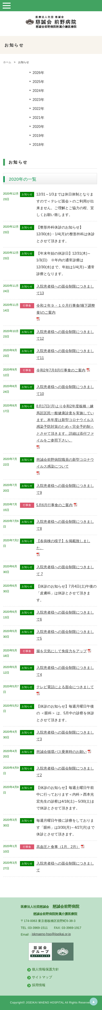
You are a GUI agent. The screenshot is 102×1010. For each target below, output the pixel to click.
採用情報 (38, 985)
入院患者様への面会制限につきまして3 (65, 735)
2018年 (38, 145)
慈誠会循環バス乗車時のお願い (61, 752)
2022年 (38, 109)
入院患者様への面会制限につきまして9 (65, 489)
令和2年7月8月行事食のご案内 (61, 370)
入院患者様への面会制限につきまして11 (65, 354)
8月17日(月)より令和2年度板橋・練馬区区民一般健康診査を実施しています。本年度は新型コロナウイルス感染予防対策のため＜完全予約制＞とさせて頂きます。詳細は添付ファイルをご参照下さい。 (65, 423)
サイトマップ (42, 977)
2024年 (38, 91)
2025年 (38, 82)
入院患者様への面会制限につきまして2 (65, 771)
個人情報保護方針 (45, 969)
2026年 (38, 73)
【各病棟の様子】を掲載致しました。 (63, 544)
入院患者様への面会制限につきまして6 (65, 615)
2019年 (38, 136)
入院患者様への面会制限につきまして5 (65, 635)
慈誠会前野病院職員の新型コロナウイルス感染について (65, 463)
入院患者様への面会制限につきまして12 (65, 335)
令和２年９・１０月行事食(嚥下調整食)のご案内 (65, 309)
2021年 (38, 118)
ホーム (7, 62)
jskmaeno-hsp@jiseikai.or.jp (51, 934)
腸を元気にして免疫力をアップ (61, 651)
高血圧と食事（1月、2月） (58, 847)
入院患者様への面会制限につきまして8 (65, 525)
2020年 (38, 127)
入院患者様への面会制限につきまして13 (65, 289)
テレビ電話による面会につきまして (65, 687)
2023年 (38, 100)
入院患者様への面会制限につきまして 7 (65, 570)
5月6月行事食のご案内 (54, 505)
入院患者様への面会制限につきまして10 (65, 390)
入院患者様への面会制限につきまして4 (65, 671)
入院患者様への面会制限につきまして (65, 866)
